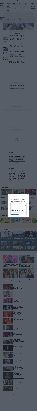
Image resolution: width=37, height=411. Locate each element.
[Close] (27, 194)
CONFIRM (15, 214)
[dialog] (18, 205)
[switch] (25, 205)
